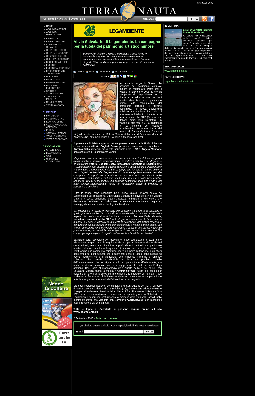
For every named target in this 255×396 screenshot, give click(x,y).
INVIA (90, 72)
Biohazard (52, 116)
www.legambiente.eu (176, 70)
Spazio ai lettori (56, 133)
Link (82, 19)
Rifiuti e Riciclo (55, 82)
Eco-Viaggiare (54, 122)
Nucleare (52, 76)
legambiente (171, 81)
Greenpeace (53, 150)
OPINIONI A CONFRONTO (53, 160)
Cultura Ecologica (57, 59)
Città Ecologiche (56, 50)
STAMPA (78, 72)
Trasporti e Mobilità (53, 97)
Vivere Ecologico (56, 139)
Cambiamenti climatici (53, 45)
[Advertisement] (114, 343)
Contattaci (148, 19)
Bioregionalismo (56, 41)
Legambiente (53, 153)
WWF (49, 156)
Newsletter (63, 19)
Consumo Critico (56, 56)
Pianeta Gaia (53, 79)
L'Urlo (50, 130)
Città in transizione (58, 53)
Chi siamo (48, 19)
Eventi (74, 19)
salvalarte (184, 81)
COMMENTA (103, 72)
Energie (51, 65)
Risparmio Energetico (53, 86)
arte (192, 81)
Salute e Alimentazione (54, 92)
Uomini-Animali (54, 102)
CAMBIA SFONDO (205, 3)
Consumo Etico (55, 119)
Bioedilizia (52, 38)
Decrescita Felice (57, 62)
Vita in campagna (56, 136)
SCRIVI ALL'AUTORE (123, 72)
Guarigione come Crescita (56, 126)
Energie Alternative (58, 68)
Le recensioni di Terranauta (55, 72)
